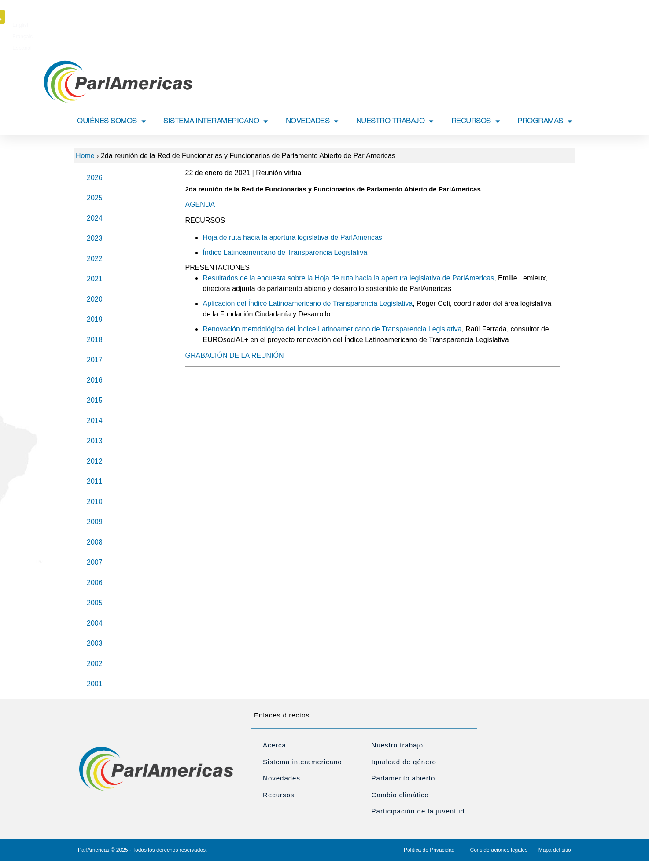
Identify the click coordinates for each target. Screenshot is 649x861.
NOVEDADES (312, 121)
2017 (95, 360)
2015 (95, 400)
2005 (95, 603)
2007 (95, 562)
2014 (95, 420)
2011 (95, 481)
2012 (95, 461)
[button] (577, 17)
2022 (95, 258)
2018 (95, 339)
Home (85, 155)
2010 (95, 501)
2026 (95, 177)
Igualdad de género (404, 761)
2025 (95, 198)
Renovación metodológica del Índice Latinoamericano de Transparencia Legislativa (332, 329)
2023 (95, 238)
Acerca (274, 745)
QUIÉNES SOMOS (111, 121)
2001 (95, 684)
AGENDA (200, 204)
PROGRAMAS (544, 121)
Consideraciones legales (499, 850)
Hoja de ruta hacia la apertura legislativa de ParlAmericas (292, 237)
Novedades (281, 778)
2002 (95, 663)
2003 (95, 643)
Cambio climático (400, 794)
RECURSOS (475, 121)
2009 (95, 522)
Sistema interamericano (302, 761)
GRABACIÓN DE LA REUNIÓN (234, 355)
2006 (95, 582)
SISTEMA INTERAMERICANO (215, 121)
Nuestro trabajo (398, 745)
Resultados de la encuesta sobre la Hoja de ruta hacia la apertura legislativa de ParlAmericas (348, 278)
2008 (95, 542)
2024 (95, 218)
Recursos (278, 794)
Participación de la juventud (418, 811)
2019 (95, 319)
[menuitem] (300, 19)
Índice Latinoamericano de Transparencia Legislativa (285, 252)
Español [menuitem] (356, 19)
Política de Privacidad (429, 850)
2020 (95, 299)
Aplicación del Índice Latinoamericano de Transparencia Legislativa (308, 303)
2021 (95, 279)
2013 (95, 441)
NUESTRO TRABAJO (395, 121)
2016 (95, 380)
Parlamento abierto (403, 778)
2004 (95, 623)
